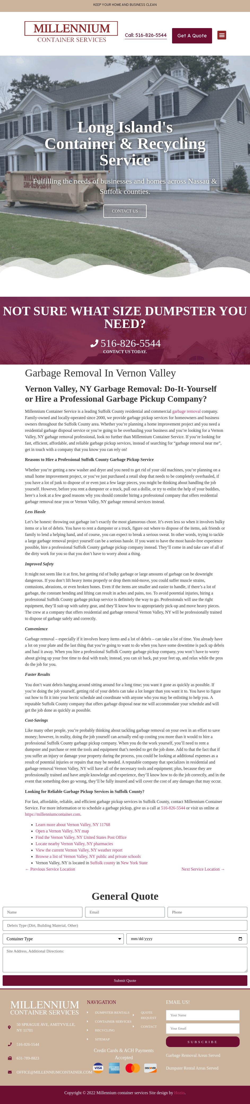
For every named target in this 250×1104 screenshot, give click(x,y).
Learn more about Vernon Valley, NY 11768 (73, 824)
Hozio (179, 1092)
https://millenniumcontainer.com (52, 814)
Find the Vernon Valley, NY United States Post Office (81, 837)
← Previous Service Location (50, 869)
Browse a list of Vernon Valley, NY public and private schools (88, 856)
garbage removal (186, 411)
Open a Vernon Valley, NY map (62, 831)
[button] (221, 35)
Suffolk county (102, 863)
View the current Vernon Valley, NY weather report (79, 850)
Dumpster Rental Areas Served (192, 1068)
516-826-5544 (173, 808)
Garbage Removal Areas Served (193, 1055)
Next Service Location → (203, 869)
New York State (134, 863)
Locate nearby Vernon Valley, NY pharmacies (74, 843)
